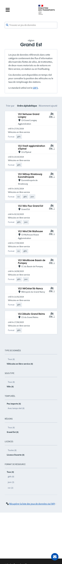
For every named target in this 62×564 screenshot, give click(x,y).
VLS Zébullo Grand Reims (31, 314)
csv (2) (10, 487)
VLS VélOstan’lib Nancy (30, 289)
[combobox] (31, 25)
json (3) (11, 482)
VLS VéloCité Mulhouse (30, 231)
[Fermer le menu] (19, 9)
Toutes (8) (12, 450)
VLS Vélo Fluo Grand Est (30, 206)
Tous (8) (11, 359)
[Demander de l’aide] (54, 556)
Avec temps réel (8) (16, 408)
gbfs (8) (11, 476)
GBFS (35, 87)
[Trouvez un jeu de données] (31, 25)
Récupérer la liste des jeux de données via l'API (32, 503)
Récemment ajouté (48, 105)
